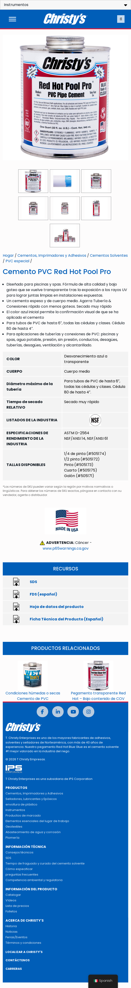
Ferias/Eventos (16, 937)
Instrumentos (15, 810)
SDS (8, 858)
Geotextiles (14, 827)
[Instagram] (88, 711)
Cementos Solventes (109, 255)
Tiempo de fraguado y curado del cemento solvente (45, 863)
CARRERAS (14, 969)
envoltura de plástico (21, 804)
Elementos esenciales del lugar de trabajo (37, 821)
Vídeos (11, 900)
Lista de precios (17, 906)
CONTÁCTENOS (18, 960)
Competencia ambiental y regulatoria (34, 880)
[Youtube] (73, 711)
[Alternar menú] (12, 19)
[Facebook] (42, 711)
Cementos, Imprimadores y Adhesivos (52, 255)
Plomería (12, 838)
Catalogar (13, 895)
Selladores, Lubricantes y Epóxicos (31, 799)
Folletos (11, 911)
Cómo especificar (19, 869)
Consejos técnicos (19, 852)
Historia (11, 926)
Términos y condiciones (23, 943)
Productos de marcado (23, 815)
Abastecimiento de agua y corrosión (33, 832)
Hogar (8, 255)
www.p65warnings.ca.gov (66, 548)
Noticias (12, 932)
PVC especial (17, 261)
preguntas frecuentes (22, 874)
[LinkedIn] (58, 711)
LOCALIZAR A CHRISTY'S (24, 952)
